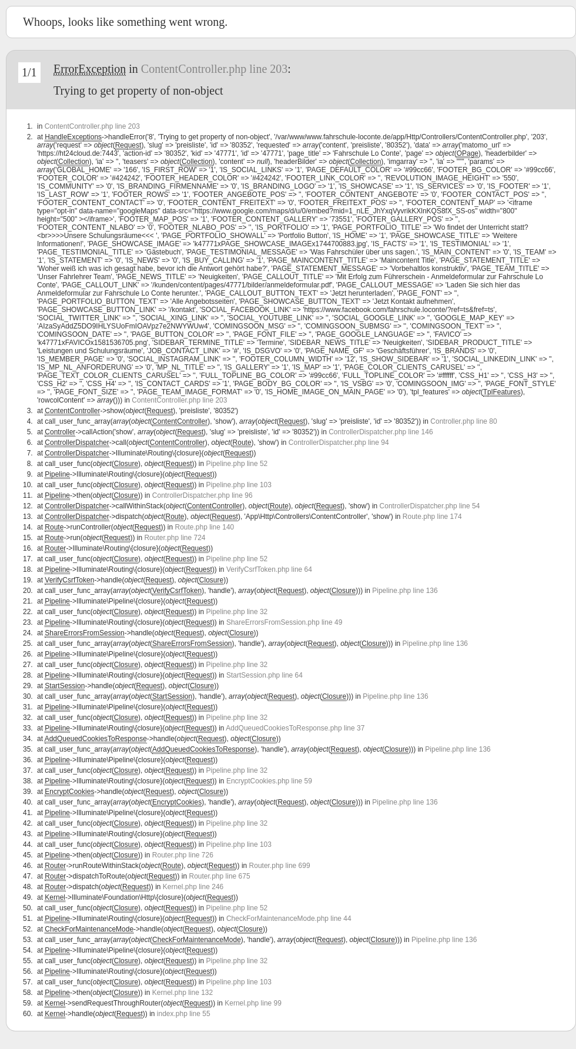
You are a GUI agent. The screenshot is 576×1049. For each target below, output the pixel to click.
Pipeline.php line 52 (237, 464)
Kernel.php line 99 (253, 1003)
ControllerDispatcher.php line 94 (339, 442)
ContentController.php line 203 (214, 68)
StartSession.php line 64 (264, 675)
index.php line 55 (183, 1014)
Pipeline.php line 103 (239, 485)
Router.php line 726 (182, 855)
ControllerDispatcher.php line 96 (202, 495)
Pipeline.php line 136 (404, 590)
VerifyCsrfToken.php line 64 (269, 569)
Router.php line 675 (219, 876)
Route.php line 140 (204, 527)
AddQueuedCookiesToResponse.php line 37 (295, 728)
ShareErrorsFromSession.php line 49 (284, 622)
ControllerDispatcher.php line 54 (430, 506)
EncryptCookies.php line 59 (269, 781)
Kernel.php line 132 (182, 992)
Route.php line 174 (432, 516)
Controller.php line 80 (463, 421)
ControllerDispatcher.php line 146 (381, 432)
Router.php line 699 (279, 866)
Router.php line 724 (174, 538)
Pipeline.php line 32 (237, 612)
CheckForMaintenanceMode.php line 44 (288, 918)
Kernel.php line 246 (193, 887)
